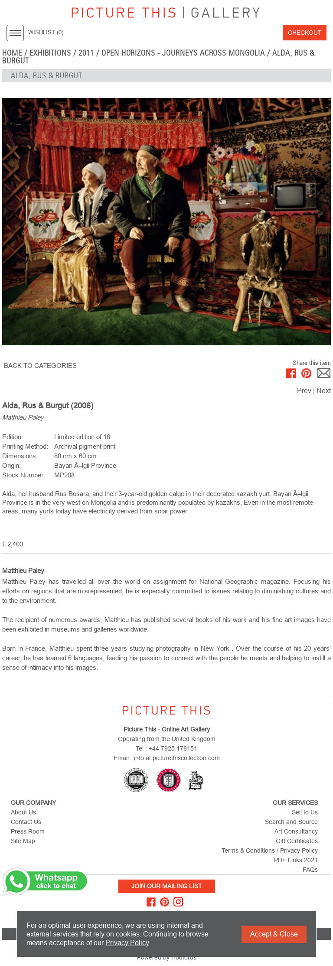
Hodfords (183, 957)
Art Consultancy (296, 831)
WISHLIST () (45, 33)
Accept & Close (274, 934)
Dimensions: (20, 456)
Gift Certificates (297, 840)
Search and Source (291, 821)
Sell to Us (305, 812)
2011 (86, 53)
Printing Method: (25, 446)
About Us (23, 812)
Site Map (23, 840)
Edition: (12, 436)
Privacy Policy (127, 942)
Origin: (11, 465)
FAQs (310, 869)
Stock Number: (23, 475)
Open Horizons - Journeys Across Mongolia (183, 53)
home (12, 53)
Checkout (305, 32)
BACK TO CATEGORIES (40, 365)
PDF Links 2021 (296, 860)
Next (324, 390)
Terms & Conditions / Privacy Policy (270, 850)
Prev (304, 390)
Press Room (28, 831)
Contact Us (26, 821)
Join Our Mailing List (166, 886)
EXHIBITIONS (50, 53)
